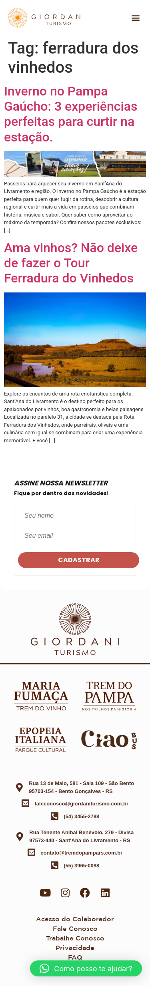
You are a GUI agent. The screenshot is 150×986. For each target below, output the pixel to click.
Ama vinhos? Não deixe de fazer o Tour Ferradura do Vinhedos (71, 263)
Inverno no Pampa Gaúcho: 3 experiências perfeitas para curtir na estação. (70, 114)
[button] (135, 17)
